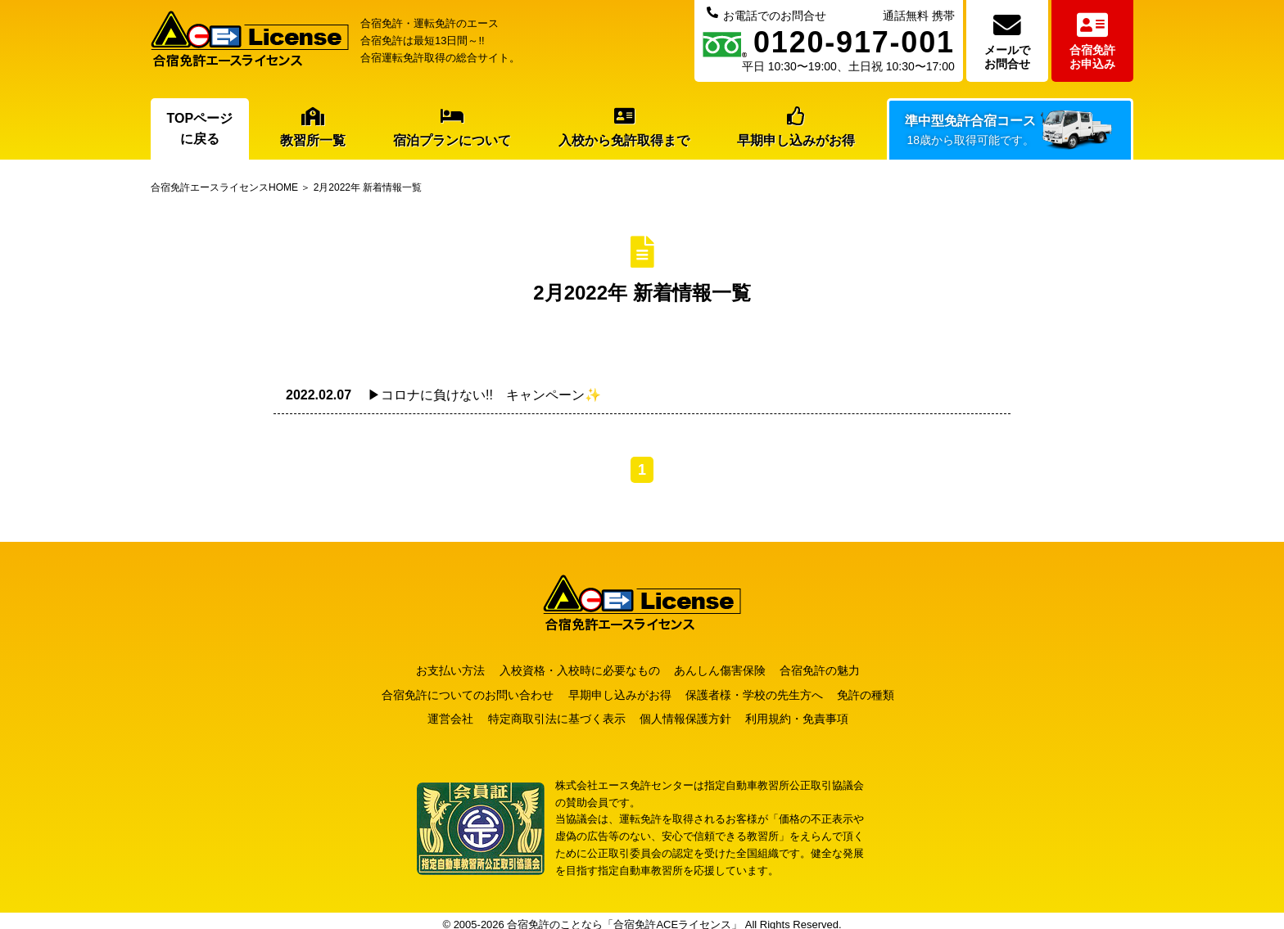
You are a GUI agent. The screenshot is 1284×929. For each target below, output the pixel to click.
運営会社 (441, 711)
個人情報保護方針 (693, 711)
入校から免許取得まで (623, 127)
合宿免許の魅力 (837, 669)
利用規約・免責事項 (814, 711)
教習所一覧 (313, 127)
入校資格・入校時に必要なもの (579, 669)
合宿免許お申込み (1092, 40)
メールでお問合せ (1007, 40)
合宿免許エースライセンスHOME (224, 187)
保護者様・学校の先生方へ (762, 690)
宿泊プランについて (452, 127)
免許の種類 (882, 690)
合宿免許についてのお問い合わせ (459, 690)
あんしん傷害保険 (728, 669)
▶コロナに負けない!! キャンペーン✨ (443, 395)
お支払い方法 (441, 669)
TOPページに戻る (200, 129)
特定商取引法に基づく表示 (556, 711)
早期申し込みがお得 (796, 127)
